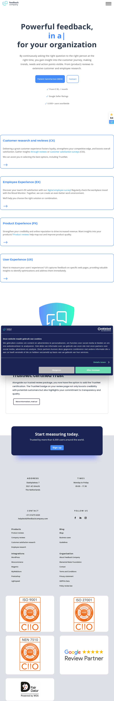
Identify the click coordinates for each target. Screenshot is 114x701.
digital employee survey (59, 190)
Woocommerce (17, 562)
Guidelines (63, 543)
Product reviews (21, 234)
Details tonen (99, 362)
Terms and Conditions (67, 572)
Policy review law (65, 586)
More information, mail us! (29, 402)
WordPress (15, 558)
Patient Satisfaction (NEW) (50, 79)
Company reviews (18, 538)
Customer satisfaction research (23, 543)
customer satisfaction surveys (64, 151)
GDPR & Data (64, 582)
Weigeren (56, 370)
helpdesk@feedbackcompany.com (33, 519)
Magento (14, 567)
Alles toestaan (93, 370)
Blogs (61, 533)
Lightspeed (15, 582)
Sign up (57, 448)
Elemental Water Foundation (70, 562)
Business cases (65, 538)
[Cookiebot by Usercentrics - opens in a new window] (99, 329)
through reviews (39, 151)
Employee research (18, 548)
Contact (73, 79)
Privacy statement (66, 577)
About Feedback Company (69, 558)
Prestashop (15, 577)
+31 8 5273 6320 (33, 515)
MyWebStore (16, 572)
